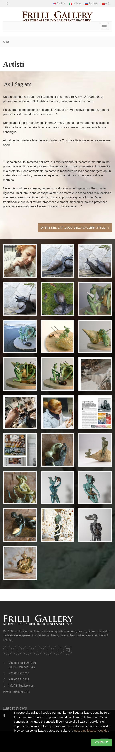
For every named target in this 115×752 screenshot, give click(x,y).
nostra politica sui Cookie (91, 730)
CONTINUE (101, 742)
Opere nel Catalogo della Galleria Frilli (75, 227)
